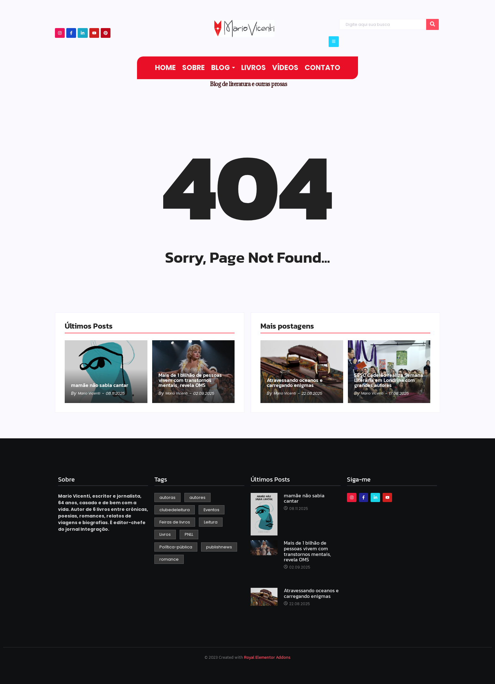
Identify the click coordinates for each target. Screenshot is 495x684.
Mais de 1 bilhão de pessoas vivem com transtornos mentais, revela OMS (190, 374)
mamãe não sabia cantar (98, 381)
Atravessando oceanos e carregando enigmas (301, 377)
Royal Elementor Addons (267, 657)
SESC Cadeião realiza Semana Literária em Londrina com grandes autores (389, 374)
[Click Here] (334, 41)
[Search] (382, 24)
